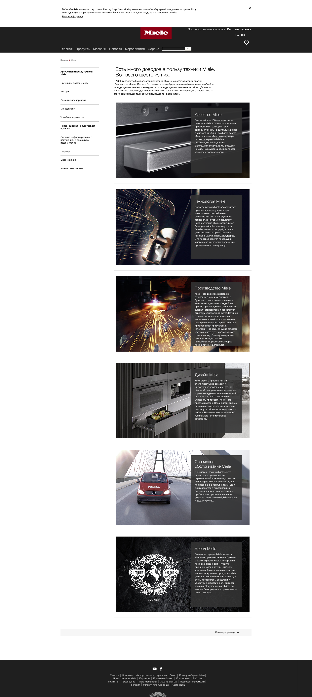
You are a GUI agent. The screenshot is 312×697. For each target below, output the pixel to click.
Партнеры (144, 678)
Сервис (153, 49)
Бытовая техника (239, 29)
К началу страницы (225, 632)
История (65, 91)
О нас (173, 675)
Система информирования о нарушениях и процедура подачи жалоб (76, 140)
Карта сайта (178, 684)
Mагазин (99, 49)
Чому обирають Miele (124, 678)
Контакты (127, 675)
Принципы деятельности (74, 82)
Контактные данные (71, 168)
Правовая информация (192, 681)
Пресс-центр (128, 681)
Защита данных (168, 681)
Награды (65, 151)
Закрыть (252, 7)
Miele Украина (68, 159)
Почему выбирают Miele (192, 675)
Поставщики (182, 678)
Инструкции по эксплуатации (151, 675)
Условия (135, 684)
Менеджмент (67, 108)
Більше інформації (72, 16)
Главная (64, 60)
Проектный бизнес (163, 678)
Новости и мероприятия (127, 49)
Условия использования (156, 684)
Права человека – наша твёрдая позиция (77, 127)
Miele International (148, 681)
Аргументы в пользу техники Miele (76, 73)
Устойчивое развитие (72, 117)
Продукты (83, 49)
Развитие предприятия (73, 100)
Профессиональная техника (206, 29)
